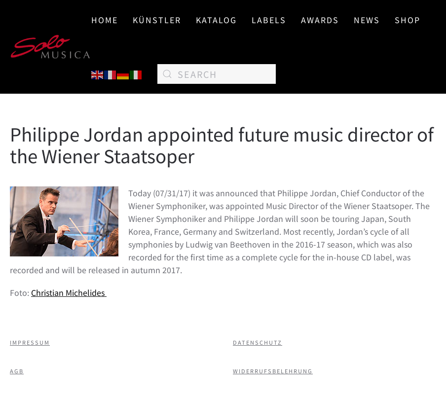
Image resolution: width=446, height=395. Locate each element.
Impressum (30, 342)
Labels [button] (269, 20)
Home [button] (104, 20)
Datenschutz (257, 342)
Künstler (157, 20)
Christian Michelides (69, 292)
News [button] (367, 20)
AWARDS (320, 20)
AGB (17, 371)
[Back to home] (50, 47)
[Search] (216, 74)
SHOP (407, 20)
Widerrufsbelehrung (273, 371)
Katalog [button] (216, 20)
